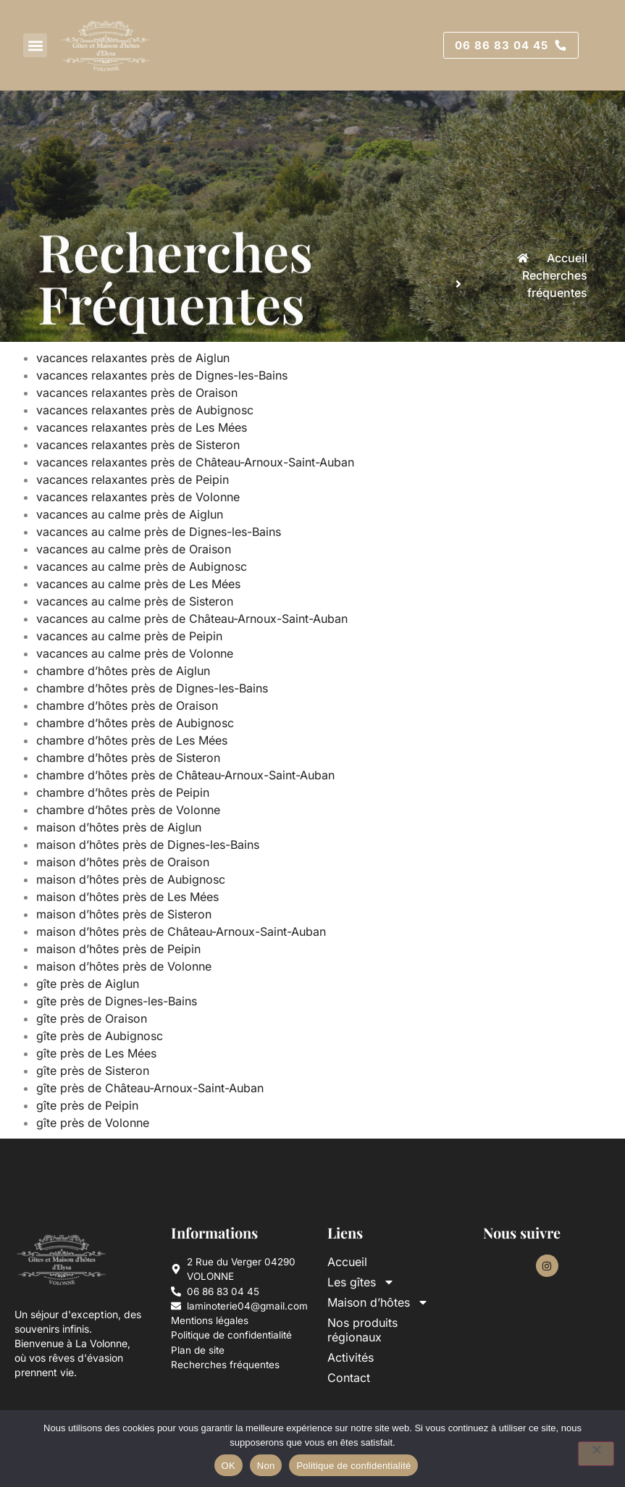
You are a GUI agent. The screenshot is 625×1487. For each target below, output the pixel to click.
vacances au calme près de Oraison (135, 549)
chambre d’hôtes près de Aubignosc (137, 723)
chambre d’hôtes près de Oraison (129, 705)
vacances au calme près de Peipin (131, 636)
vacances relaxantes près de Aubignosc (146, 410)
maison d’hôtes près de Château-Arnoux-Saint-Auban (183, 931)
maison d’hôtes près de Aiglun (120, 827)
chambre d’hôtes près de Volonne (130, 810)
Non (266, 1465)
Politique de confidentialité (353, 1465)
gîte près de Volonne (94, 1122)
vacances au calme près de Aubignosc (143, 566)
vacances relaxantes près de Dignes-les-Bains (163, 375)
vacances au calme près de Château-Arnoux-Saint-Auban (193, 618)
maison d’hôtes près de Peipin (120, 949)
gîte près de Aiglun (89, 983)
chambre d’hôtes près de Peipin (124, 792)
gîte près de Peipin (89, 1105)
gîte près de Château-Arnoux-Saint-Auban (151, 1088)
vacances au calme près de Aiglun (131, 514)
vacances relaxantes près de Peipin (134, 479)
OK (228, 1465)
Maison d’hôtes (378, 1302)
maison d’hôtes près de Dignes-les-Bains (149, 844)
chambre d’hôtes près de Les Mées (133, 740)
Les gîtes (361, 1282)
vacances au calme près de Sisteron (136, 601)
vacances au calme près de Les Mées (140, 584)
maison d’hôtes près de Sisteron (125, 914)
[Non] (596, 1453)
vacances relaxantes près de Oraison (138, 392)
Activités (350, 1357)
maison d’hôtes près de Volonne (125, 966)
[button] (35, 45)
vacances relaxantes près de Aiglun (134, 358)
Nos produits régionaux (362, 1329)
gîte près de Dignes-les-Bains (118, 1001)
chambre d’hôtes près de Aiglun (125, 670)
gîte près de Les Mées (98, 1053)
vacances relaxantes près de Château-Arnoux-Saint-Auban (197, 462)
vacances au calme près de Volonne (136, 653)
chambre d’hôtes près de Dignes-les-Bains (154, 688)
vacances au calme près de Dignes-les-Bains (160, 531)
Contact (348, 1377)
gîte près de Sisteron (94, 1070)
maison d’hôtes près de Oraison (124, 862)
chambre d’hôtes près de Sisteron (130, 757)
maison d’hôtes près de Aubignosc (132, 879)
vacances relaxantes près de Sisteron (139, 444)
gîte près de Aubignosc (101, 1036)
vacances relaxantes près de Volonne (139, 497)
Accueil (347, 1261)
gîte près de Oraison (93, 1018)
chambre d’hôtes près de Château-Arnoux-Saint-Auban (187, 775)
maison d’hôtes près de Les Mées (129, 896)
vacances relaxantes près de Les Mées (143, 427)
